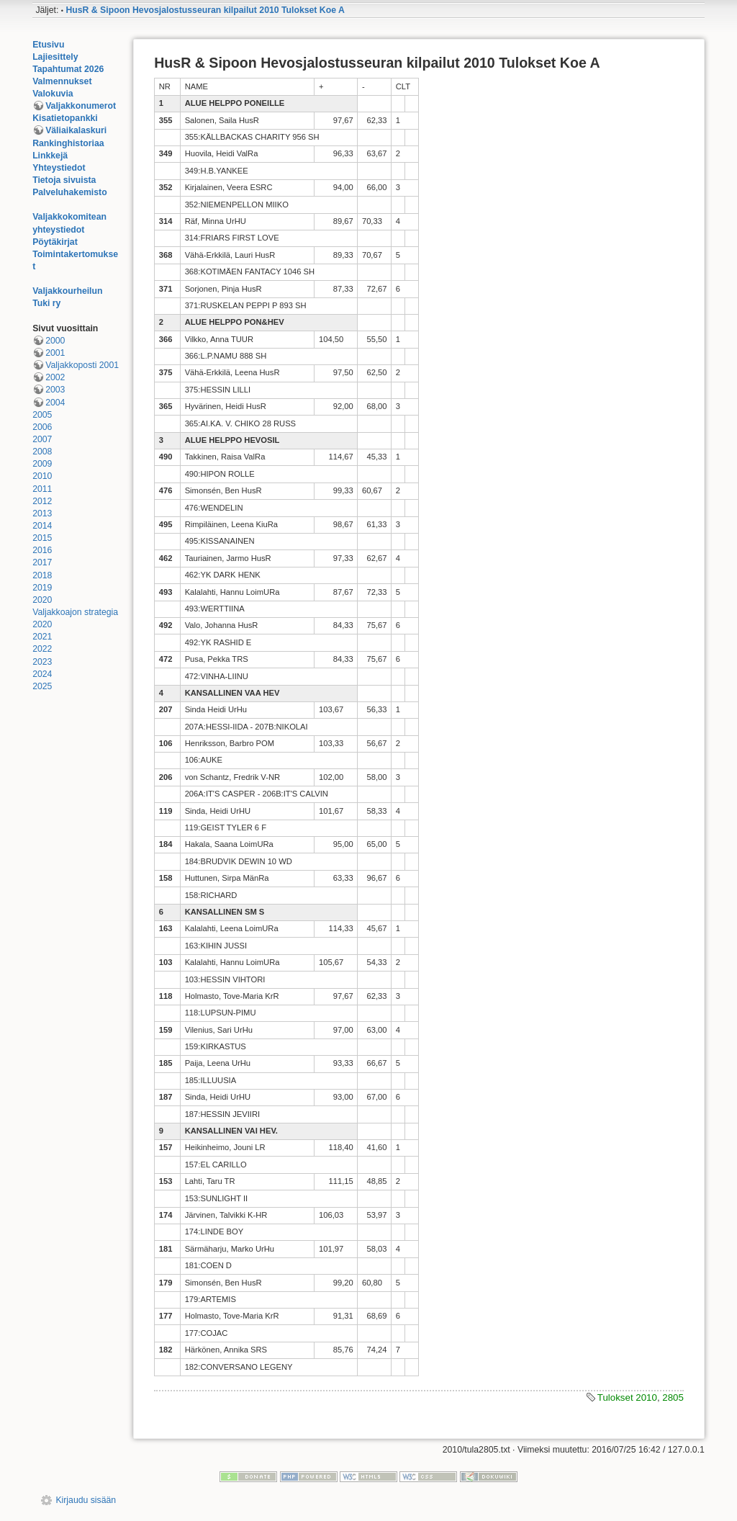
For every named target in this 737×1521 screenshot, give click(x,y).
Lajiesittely (55, 57)
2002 (55, 377)
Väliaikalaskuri (76, 130)
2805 (673, 1397)
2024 (42, 674)
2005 (42, 415)
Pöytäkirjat (55, 242)
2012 (42, 501)
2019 (42, 588)
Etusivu (48, 45)
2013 (42, 513)
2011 (42, 489)
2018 (42, 575)
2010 (42, 476)
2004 (55, 403)
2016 (42, 550)
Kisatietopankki (65, 118)
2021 (42, 637)
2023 (42, 662)
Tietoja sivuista (64, 180)
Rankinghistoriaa (68, 143)
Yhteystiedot (59, 168)
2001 (55, 353)
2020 (42, 600)
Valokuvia (52, 94)
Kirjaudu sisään (85, 1500)
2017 (42, 562)
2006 (42, 427)
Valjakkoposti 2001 (82, 365)
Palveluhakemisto (69, 192)
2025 (42, 686)
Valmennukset (61, 81)
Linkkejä (50, 156)
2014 (42, 526)
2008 (42, 452)
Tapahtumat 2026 (68, 69)
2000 (55, 341)
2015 (42, 538)
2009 (42, 464)
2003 (55, 390)
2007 (42, 439)
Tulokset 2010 (627, 1397)
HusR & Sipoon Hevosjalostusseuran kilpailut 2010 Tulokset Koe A (204, 10)
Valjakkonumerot (80, 106)
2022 (42, 649)
